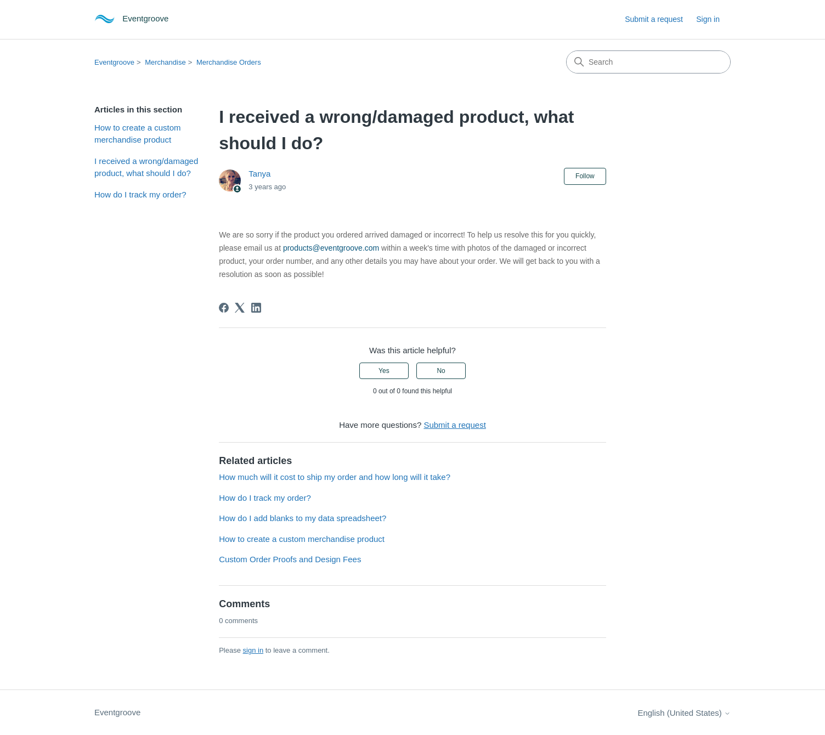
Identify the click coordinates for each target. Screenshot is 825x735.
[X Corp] (240, 308)
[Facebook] (224, 308)
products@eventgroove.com (331, 248)
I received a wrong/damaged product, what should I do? (146, 167)
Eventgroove (114, 62)
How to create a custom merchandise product (137, 134)
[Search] (648, 62)
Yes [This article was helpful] (383, 371)
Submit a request (654, 19)
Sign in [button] (708, 19)
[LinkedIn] (256, 308)
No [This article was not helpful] (441, 371)
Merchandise (165, 62)
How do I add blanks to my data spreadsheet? (302, 518)
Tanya (259, 173)
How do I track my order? (140, 194)
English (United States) (684, 712)
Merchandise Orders (228, 62)
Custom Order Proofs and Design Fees (290, 559)
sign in (253, 650)
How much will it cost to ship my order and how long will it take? (334, 477)
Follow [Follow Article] (585, 176)
